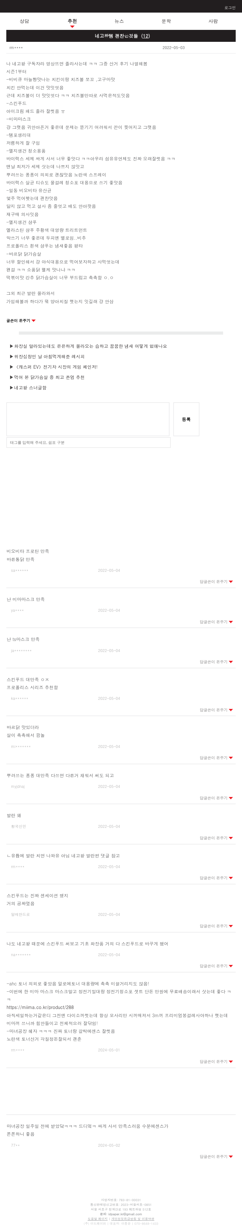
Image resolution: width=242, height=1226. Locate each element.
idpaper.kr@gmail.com (125, 1214)
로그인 (230, 7)
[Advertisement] (121, 493)
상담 (24, 21)
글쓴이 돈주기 (21, 320)
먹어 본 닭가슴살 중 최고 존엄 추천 (49, 377)
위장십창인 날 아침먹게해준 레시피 (49, 356)
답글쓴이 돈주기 (216, 581)
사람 (213, 21)
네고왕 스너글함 (30, 387)
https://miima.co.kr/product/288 (40, 1007)
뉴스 (119, 21)
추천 (72, 21)
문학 (166, 21)
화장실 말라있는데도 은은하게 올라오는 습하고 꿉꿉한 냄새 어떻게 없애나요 (90, 346)
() (145, 35)
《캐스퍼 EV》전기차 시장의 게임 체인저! (56, 367)
